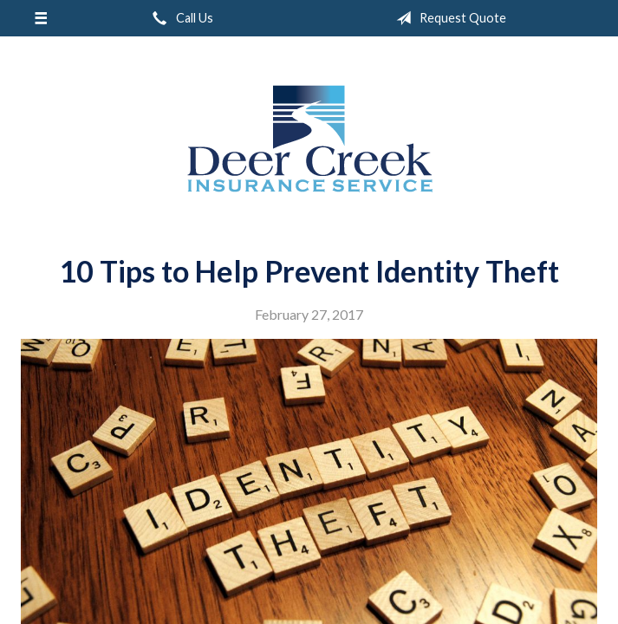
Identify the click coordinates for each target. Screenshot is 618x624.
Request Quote (447, 18)
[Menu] (40, 18)
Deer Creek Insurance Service (309, 139)
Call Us (179, 18)
